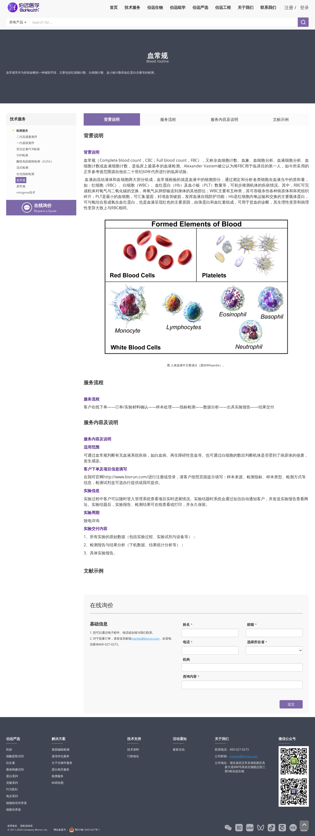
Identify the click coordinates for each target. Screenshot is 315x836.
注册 (288, 7)
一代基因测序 (25, 143)
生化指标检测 (25, 174)
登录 (304, 7)
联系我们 (268, 7)
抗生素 (10, 763)
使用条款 (12, 825)
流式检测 (22, 167)
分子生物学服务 (62, 763)
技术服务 (132, 7)
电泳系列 (12, 796)
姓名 (188, 624)
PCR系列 (11, 789)
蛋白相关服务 (60, 769)
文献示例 (281, 119)
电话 (188, 642)
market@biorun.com (145, 638)
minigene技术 (25, 192)
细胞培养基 (13, 809)
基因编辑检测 (60, 749)
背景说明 (112, 119)
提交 (291, 704)
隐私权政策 (26, 825)
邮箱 (252, 624)
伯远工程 (223, 7)
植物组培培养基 (16, 803)
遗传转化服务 (60, 756)
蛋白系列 (12, 776)
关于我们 (245, 7)
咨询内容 (192, 676)
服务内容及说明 (224, 119)
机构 (186, 659)
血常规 (20, 180)
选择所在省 (257, 642)
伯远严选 (200, 7)
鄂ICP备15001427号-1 (84, 829)
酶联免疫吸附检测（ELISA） (35, 161)
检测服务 (22, 131)
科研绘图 (57, 783)
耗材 (9, 749)
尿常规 (20, 186)
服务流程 (168, 119)
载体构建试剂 (15, 769)
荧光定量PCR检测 (28, 149)
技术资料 (133, 749)
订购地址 (133, 756)
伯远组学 (178, 7)
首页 (114, 7)
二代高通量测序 (26, 137)
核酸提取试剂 (15, 756)
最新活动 (179, 749)
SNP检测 (22, 155)
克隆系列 (12, 783)
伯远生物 (155, 7)
